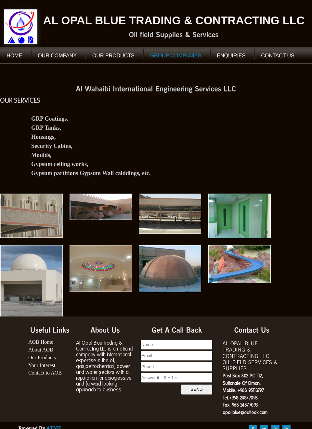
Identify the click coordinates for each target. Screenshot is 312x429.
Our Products (42, 357)
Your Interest (41, 365)
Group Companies (176, 55)
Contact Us (277, 55)
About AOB (40, 349)
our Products (113, 55)
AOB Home (40, 342)
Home (14, 55)
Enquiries (231, 55)
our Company (57, 55)
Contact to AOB (45, 372)
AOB (20, 26)
